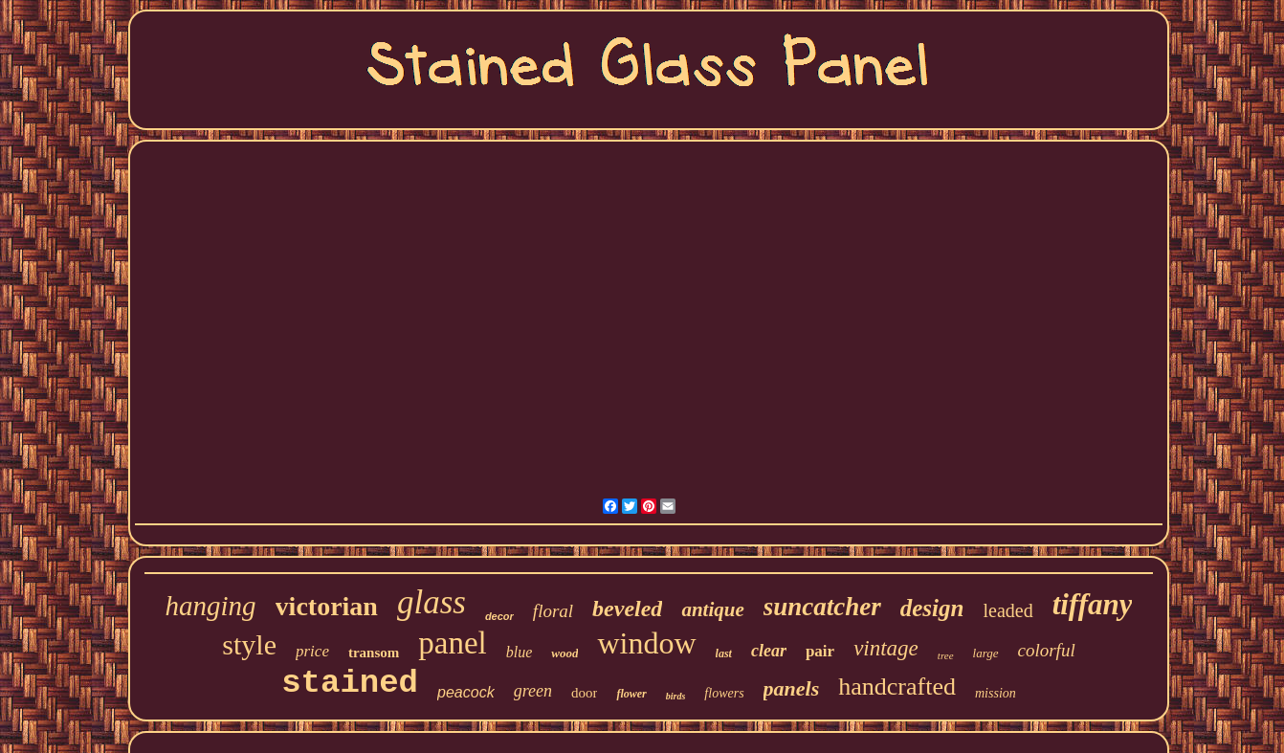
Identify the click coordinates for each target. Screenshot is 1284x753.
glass (431, 602)
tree (946, 655)
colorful (1046, 650)
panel (452, 643)
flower (631, 693)
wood (564, 653)
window (646, 643)
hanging (211, 605)
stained (349, 683)
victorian (327, 606)
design (932, 608)
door (584, 692)
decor (499, 616)
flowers (723, 693)
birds (676, 696)
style (249, 644)
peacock (466, 692)
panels (792, 688)
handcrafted (897, 686)
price (312, 651)
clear (768, 650)
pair (820, 651)
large (986, 653)
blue (519, 652)
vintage (886, 648)
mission (995, 693)
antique (712, 609)
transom (373, 652)
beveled (627, 608)
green (533, 690)
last (724, 653)
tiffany (1092, 604)
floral (553, 611)
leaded (1007, 610)
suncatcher (822, 606)
